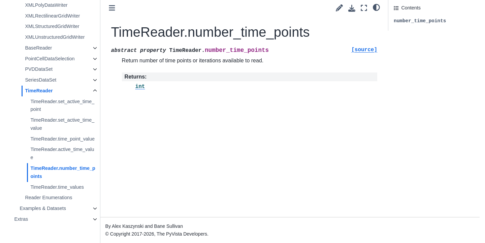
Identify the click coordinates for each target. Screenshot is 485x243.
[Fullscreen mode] (364, 7)
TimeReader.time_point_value (62, 139)
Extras (21, 219)
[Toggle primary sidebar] (112, 7)
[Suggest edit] (339, 7)
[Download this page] (352, 8)
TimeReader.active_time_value (62, 153)
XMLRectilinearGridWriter (52, 16)
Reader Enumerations (48, 197)
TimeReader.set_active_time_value (62, 124)
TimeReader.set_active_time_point (62, 105)
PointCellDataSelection (49, 58)
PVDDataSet (39, 69)
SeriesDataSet (40, 80)
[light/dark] (376, 7)
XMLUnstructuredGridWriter (55, 37)
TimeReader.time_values (57, 187)
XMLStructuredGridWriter (52, 26)
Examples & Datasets (43, 208)
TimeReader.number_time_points (62, 172)
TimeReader (39, 90)
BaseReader (38, 48)
